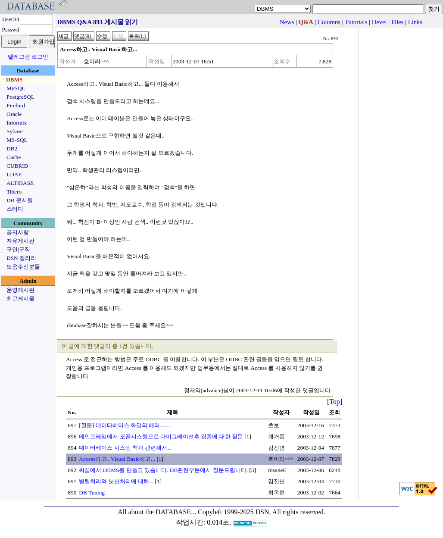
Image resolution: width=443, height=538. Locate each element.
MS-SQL (17, 140)
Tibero (14, 191)
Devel (379, 22)
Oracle (14, 114)
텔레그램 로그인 (28, 56)
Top (334, 401)
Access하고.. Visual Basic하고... (117, 459)
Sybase (14, 131)
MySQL (15, 88)
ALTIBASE (20, 183)
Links (415, 22)
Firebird (15, 105)
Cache (13, 157)
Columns (329, 22)
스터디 (14, 209)
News (287, 22)
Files (397, 22)
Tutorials (356, 22)
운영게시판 (20, 290)
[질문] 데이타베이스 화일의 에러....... (124, 425)
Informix (16, 122)
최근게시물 (20, 298)
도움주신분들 (23, 266)
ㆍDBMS (11, 79)
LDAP (14, 174)
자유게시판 (20, 241)
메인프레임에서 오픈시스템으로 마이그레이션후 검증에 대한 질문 (161, 436)
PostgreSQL (20, 97)
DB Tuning (92, 492)
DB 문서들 (19, 200)
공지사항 (17, 232)
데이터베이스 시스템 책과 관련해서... (125, 447)
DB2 (11, 148)
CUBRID (17, 166)
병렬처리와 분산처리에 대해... (116, 481)
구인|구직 (18, 249)
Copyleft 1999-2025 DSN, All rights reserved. (261, 512)
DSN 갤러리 (21, 258)
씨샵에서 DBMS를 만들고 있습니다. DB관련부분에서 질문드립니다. (163, 470)
